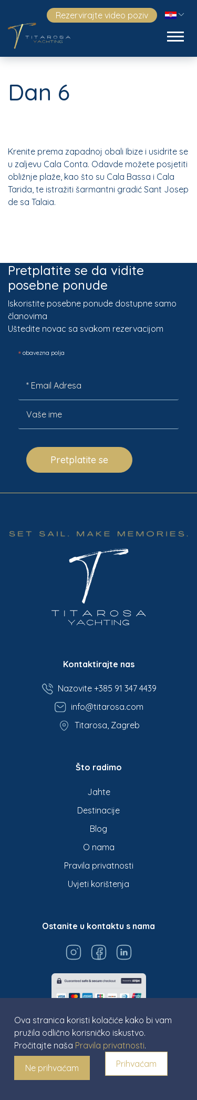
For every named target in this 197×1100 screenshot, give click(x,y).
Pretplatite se (79, 460)
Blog (98, 828)
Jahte (98, 792)
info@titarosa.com (98, 707)
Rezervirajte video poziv (102, 15)
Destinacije (98, 810)
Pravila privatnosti (98, 865)
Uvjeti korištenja (98, 884)
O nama (99, 847)
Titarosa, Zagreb (99, 725)
